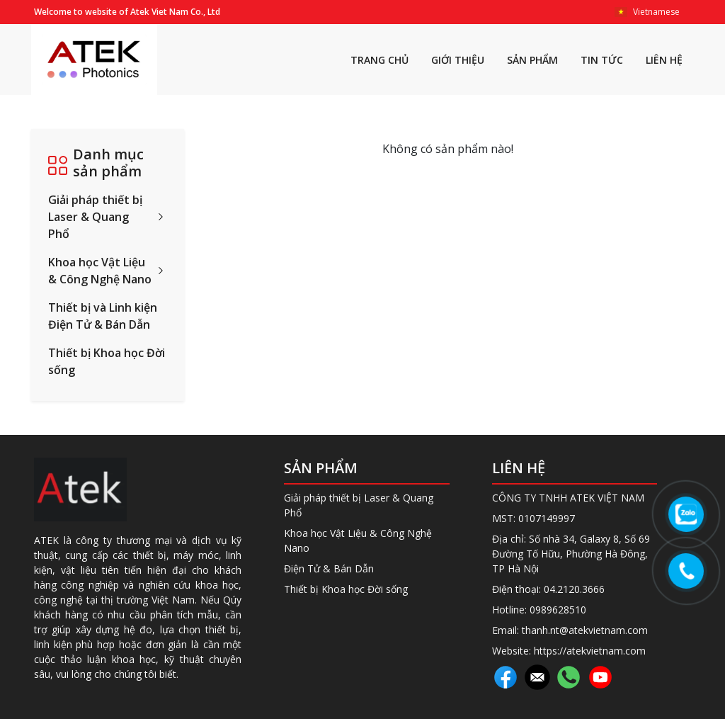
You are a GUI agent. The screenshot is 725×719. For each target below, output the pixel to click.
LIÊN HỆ (664, 60)
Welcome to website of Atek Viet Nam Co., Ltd (127, 12)
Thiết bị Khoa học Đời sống (106, 361)
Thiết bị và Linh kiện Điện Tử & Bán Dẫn (102, 316)
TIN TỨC (602, 60)
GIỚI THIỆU (457, 60)
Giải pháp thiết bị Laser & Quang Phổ (95, 217)
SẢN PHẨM (532, 60)
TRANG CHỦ (379, 60)
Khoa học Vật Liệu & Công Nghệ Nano (100, 270)
